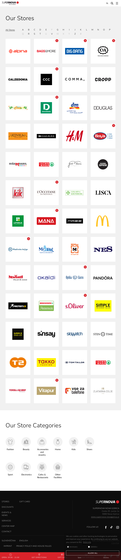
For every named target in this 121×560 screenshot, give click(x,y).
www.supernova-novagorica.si (105, 517)
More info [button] (87, 542)
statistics (92, 547)
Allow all (93, 553)
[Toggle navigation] (117, 3)
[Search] (112, 3)
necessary (72, 547)
